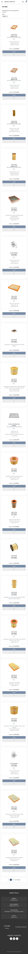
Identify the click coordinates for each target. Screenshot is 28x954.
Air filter (14, 296)
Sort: (3, 14)
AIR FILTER (14, 208)
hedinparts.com (14, 900)
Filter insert (14, 253)
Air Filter (14, 34)
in (17, 938)
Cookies (7, 928)
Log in (14, 51)
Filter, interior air (14, 424)
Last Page (17, 879)
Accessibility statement (21, 927)
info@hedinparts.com (14, 905)
